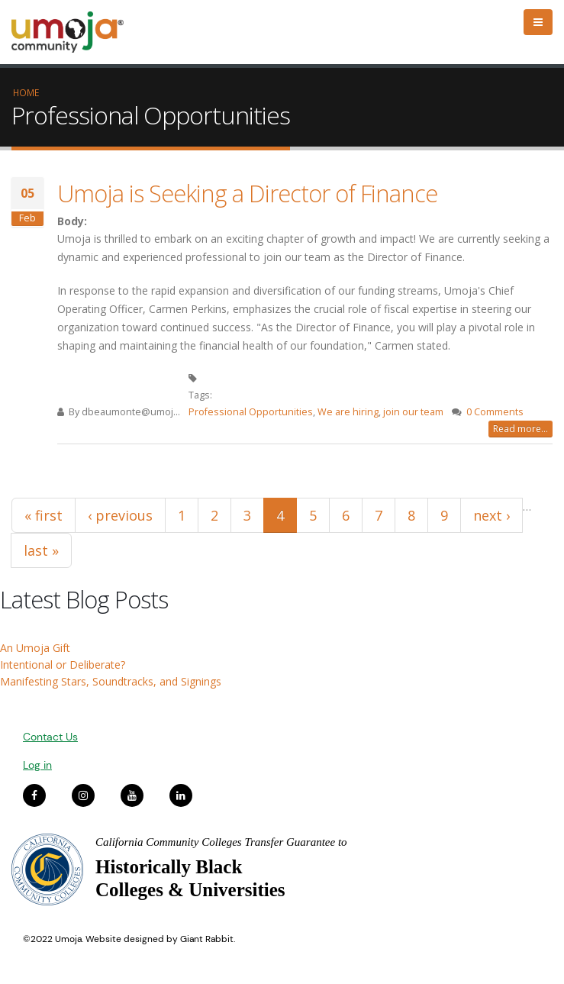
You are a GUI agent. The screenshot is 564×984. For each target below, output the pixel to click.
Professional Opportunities (251, 411)
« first (43, 515)
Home (26, 92)
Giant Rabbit (207, 939)
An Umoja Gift (35, 647)
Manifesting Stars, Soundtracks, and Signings (110, 681)
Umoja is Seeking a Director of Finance (247, 193)
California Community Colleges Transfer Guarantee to (221, 842)
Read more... (520, 428)
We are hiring (348, 411)
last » (41, 550)
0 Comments (495, 411)
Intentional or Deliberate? (62, 664)
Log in (37, 765)
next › (491, 515)
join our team (413, 411)
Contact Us (50, 737)
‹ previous (120, 515)
